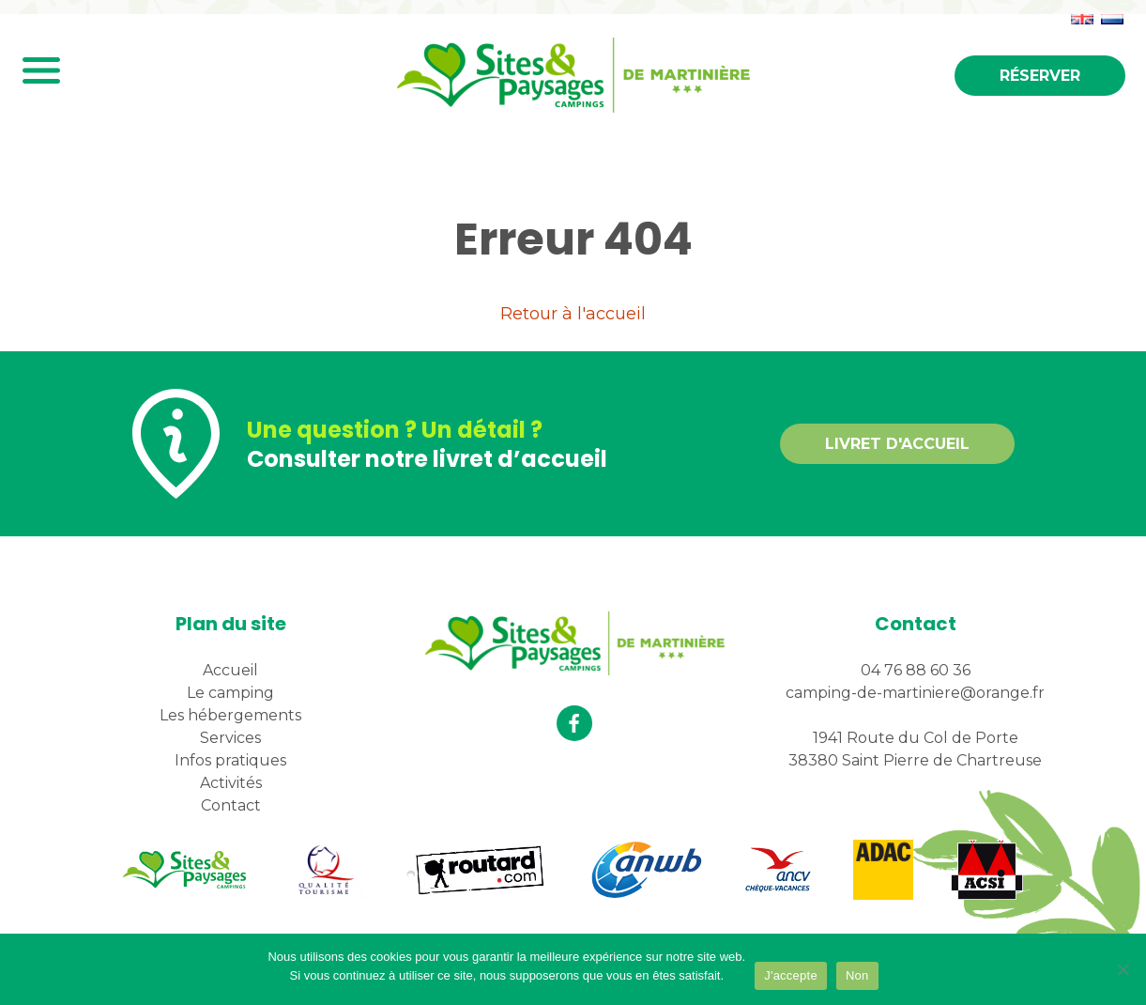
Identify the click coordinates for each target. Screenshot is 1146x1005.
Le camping (230, 693)
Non (857, 975)
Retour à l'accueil (573, 313)
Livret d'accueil (897, 444)
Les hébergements (230, 715)
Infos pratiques (230, 760)
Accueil (230, 670)
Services (230, 738)
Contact (231, 805)
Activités (231, 783)
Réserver (1040, 76)
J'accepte (790, 975)
